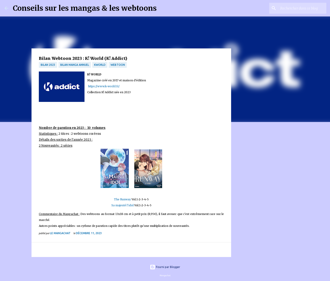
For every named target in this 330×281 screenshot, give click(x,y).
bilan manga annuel (74, 64)
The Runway (122, 199)
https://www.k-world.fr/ (103, 86)
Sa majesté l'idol (122, 205)
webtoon (118, 64)
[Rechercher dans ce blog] (302, 8)
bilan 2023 (48, 64)
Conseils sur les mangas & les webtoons (85, 8)
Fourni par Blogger (165, 266)
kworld (100, 64)
